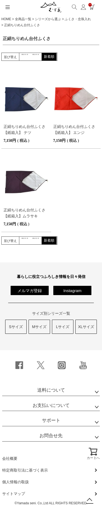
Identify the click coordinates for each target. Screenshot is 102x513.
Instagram (72, 290)
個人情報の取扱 (15, 482)
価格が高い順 (57, 57)
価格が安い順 (32, 57)
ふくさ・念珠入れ (78, 19)
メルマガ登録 (29, 290)
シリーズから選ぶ (48, 19)
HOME (6, 19)
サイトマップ (13, 493)
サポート (51, 420)
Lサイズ (63, 327)
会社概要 (9, 458)
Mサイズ (39, 327)
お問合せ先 (51, 435)
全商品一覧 (23, 19)
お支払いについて (51, 405)
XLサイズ (86, 327)
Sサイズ (16, 327)
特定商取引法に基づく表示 (25, 470)
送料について (51, 390)
